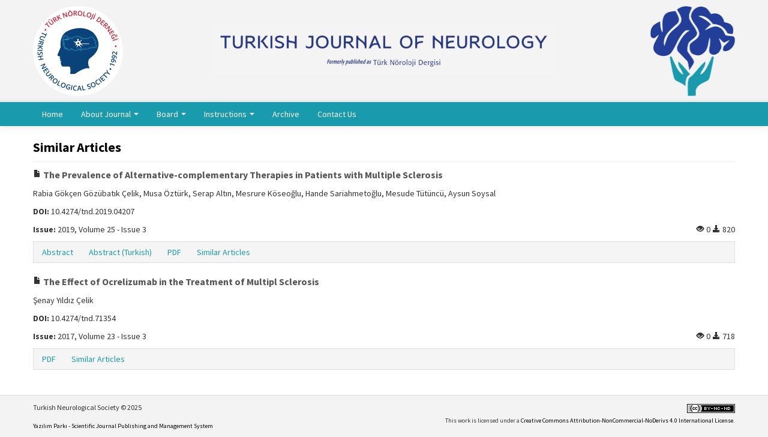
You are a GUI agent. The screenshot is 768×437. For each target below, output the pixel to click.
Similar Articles (223, 252)
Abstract (57, 252)
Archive (285, 114)
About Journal (110, 114)
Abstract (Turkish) (120, 252)
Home (52, 114)
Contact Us (336, 114)
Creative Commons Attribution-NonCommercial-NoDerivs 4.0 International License (627, 420)
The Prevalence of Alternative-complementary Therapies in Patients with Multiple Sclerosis (238, 175)
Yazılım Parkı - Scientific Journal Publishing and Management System (123, 426)
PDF (174, 252)
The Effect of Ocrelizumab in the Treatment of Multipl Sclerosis (176, 282)
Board (171, 114)
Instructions (229, 114)
